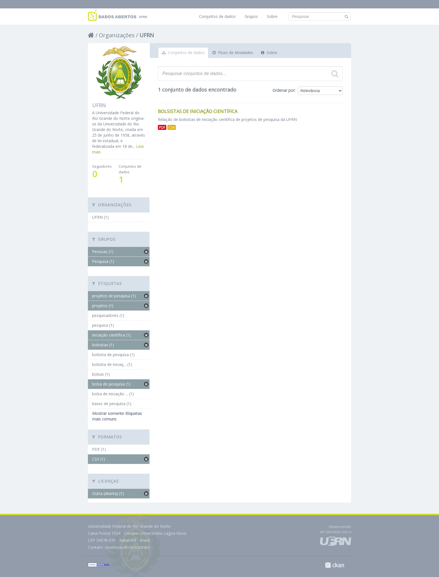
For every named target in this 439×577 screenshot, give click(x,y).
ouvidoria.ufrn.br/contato (127, 547)
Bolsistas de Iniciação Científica (197, 111)
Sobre (272, 16)
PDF (162, 127)
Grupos (251, 16)
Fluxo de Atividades (233, 52)
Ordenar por (283, 90)
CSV (172, 127)
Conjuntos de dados (217, 16)
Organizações (117, 35)
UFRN (146, 35)
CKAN (334, 565)
